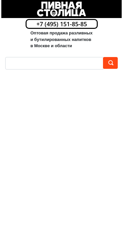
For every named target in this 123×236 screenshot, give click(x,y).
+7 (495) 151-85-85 (61, 24)
